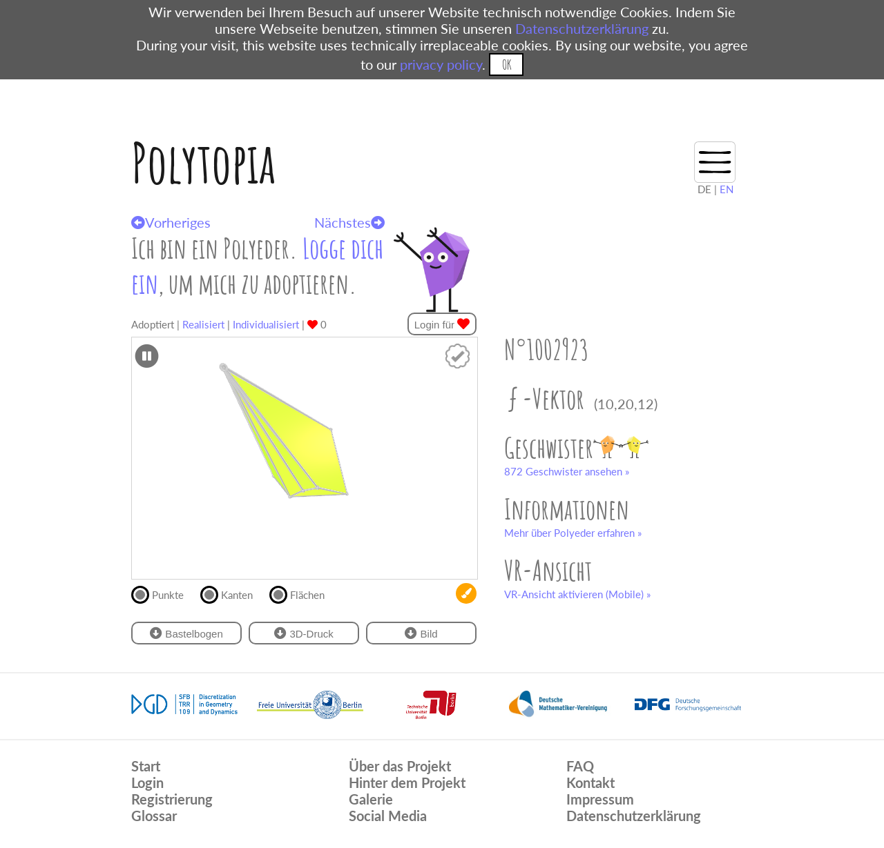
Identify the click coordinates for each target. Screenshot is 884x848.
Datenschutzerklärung (581, 28)
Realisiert (203, 324)
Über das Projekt (400, 766)
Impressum (600, 799)
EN (726, 189)
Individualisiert (266, 324)
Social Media (388, 815)
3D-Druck (304, 633)
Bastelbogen (186, 633)
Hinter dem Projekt (407, 782)
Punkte (163, 593)
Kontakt (590, 782)
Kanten (232, 593)
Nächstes (349, 222)
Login (147, 782)
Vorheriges (171, 222)
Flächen (302, 593)
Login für (442, 324)
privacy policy (441, 64)
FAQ (580, 766)
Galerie (371, 799)
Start (145, 766)
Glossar (154, 815)
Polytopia (203, 162)
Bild (421, 633)
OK (506, 64)
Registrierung (172, 799)
